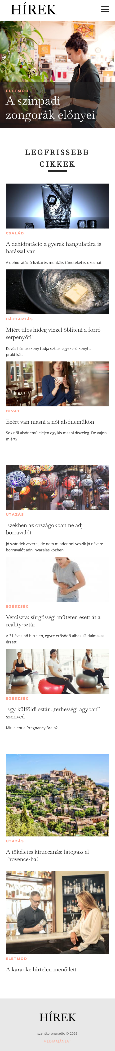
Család (15, 233)
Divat (13, 411)
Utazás (15, 514)
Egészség (17, 606)
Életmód (17, 91)
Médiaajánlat (57, 1041)
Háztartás (19, 319)
